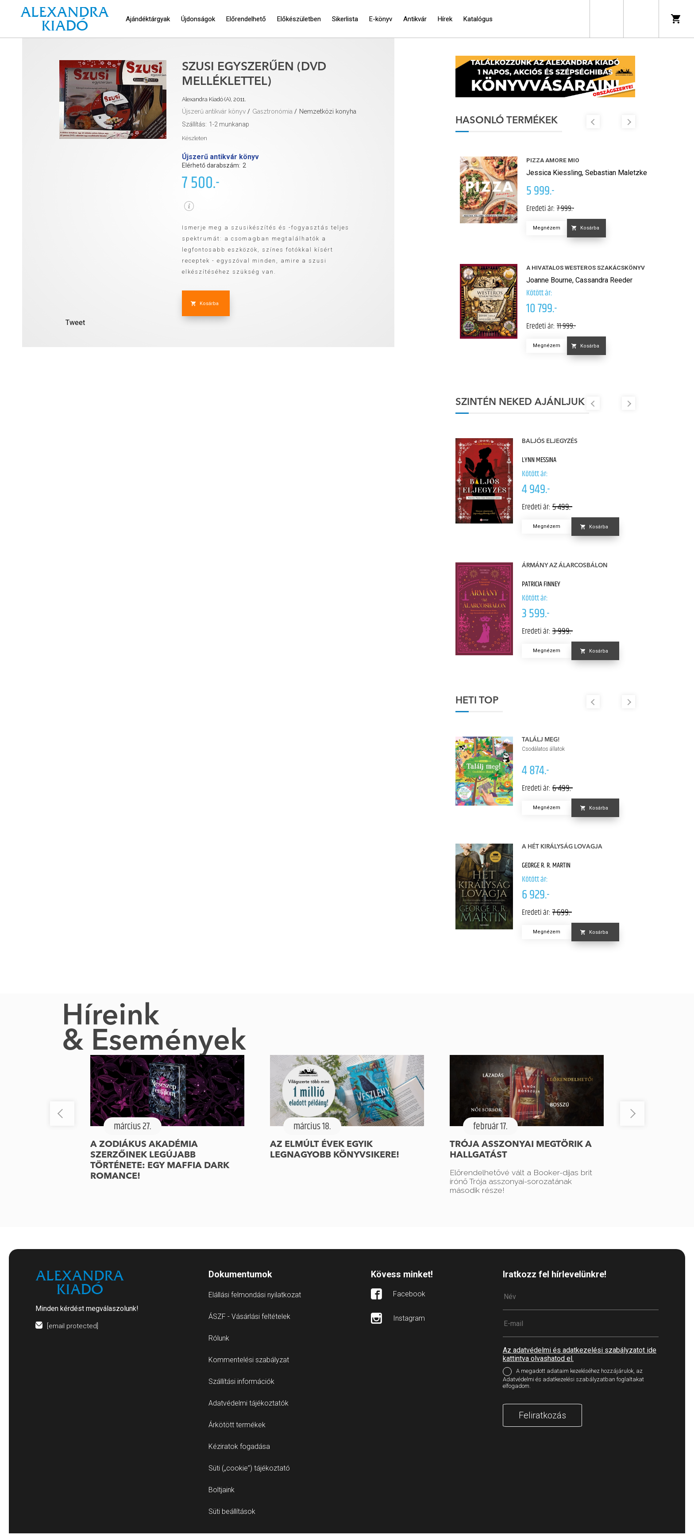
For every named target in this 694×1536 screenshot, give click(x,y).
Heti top (486, 703)
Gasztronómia (272, 111)
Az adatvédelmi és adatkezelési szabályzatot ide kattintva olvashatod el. (579, 1357)
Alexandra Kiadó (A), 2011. (214, 99)
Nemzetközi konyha (327, 111)
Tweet (75, 322)
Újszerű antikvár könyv (214, 111)
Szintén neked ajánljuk (529, 405)
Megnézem (556, 230)
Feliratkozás (542, 1418)
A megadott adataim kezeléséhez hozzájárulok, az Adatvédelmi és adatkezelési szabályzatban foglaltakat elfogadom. (573, 1381)
